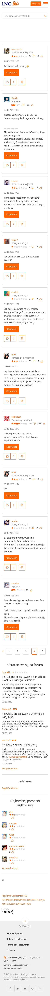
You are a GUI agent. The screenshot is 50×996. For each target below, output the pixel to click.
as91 (13, 354)
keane (14, 181)
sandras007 (16, 49)
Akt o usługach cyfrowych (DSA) (16, 904)
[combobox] (25, 16)
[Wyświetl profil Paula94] (17, 823)
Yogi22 (14, 240)
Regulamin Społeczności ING (14, 896)
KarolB (14, 98)
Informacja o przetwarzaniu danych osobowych (23, 900)
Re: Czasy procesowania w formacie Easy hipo (23, 715)
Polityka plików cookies (13, 968)
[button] (7, 82)
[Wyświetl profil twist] (17, 835)
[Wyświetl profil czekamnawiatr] (17, 846)
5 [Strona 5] (42, 651)
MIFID (6, 961)
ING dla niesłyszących (17, 957)
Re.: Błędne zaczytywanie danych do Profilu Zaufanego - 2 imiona (24, 678)
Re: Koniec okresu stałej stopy (19, 745)
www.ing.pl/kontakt (18, 757)
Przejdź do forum (10, 768)
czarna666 (16, 416)
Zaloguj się (36, 4)
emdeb (14, 292)
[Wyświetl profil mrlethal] (17, 857)
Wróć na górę (25, 926)
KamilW (15, 583)
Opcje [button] (22, 82)
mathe (14, 521)
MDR (14, 961)
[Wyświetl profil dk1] (17, 812)
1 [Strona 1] (9, 651)
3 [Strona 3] (26, 651)
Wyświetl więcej (9, 868)
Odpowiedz (11, 72)
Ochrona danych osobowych (16, 965)
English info (35, 957)
